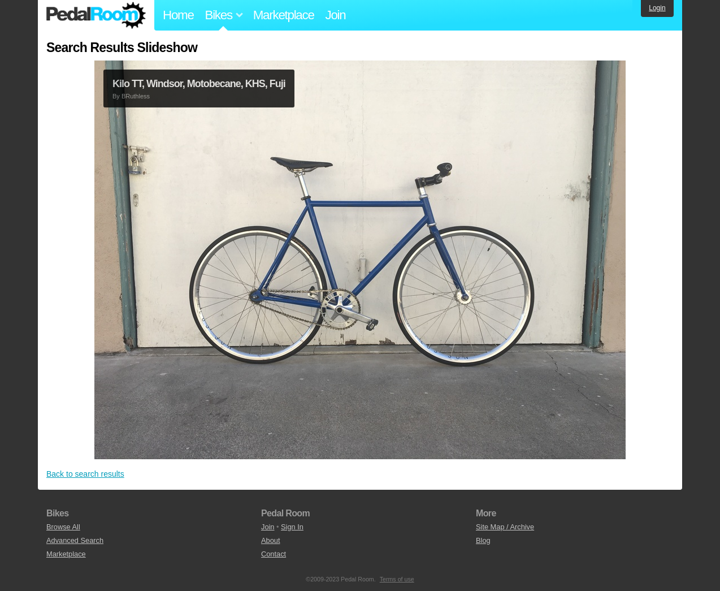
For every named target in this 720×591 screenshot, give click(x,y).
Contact (273, 554)
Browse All (63, 527)
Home (178, 15)
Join (336, 15)
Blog (483, 540)
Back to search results (85, 473)
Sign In (292, 527)
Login (657, 8)
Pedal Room (96, 15)
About (270, 540)
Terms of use (397, 579)
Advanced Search (74, 540)
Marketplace (283, 15)
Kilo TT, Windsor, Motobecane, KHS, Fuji (198, 83)
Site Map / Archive (505, 527)
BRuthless (136, 96)
